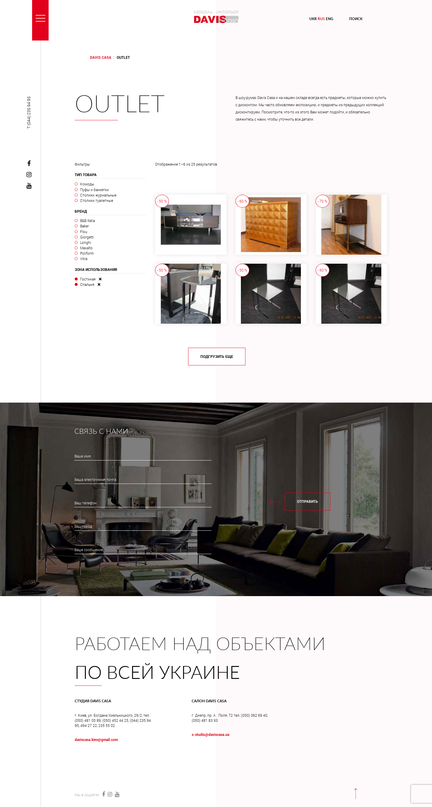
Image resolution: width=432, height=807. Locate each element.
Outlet (120, 105)
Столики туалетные (96, 200)
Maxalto (86, 247)
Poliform (87, 253)
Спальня (87, 284)
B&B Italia (87, 220)
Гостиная (88, 279)
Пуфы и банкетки (94, 189)
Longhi (85, 242)
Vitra (83, 258)
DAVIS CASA (100, 57)
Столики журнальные (98, 195)
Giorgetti (87, 237)
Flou (83, 231)
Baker (84, 226)
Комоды (87, 184)
